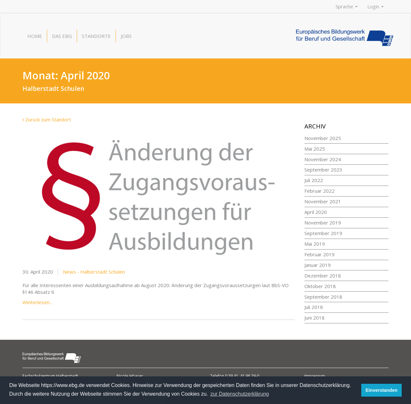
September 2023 (323, 169)
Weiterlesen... (37, 302)
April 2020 (315, 212)
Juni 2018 (314, 317)
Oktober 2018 (320, 286)
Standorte (96, 36)
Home (34, 36)
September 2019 (323, 233)
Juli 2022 (313, 180)
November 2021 (322, 201)
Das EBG (62, 36)
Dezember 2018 (322, 275)
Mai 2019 (314, 244)
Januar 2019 (317, 265)
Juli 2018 (313, 307)
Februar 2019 (319, 254)
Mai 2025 (314, 148)
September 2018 (323, 297)
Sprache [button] (347, 6)
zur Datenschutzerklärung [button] (239, 394)
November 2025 (322, 138)
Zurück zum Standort (46, 119)
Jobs (126, 36)
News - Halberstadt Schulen (94, 271)
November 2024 (322, 159)
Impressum (314, 376)
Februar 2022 (319, 191)
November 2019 (322, 222)
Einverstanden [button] (382, 390)
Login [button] (375, 6)
